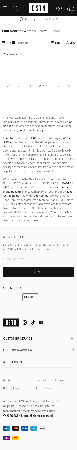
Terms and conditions (49, 380)
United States (44, 388)
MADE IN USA (50, 183)
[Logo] (38, 8)
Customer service (38, 338)
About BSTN (38, 362)
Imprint (8, 380)
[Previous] (18, 86)
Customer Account (38, 350)
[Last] (68, 85)
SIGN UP (38, 272)
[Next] (58, 86)
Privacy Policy (11, 388)
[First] (8, 85)
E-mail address (14, 259)
